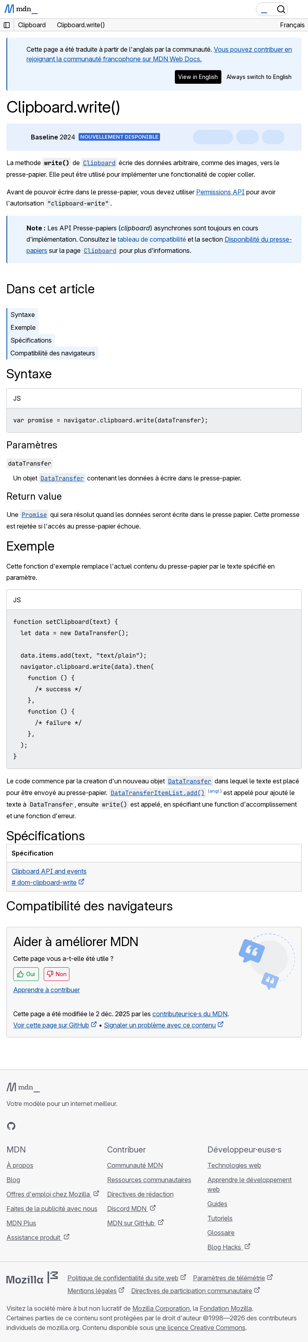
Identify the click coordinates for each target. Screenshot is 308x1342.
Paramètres (31, 445)
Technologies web (234, 1165)
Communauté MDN (135, 1165)
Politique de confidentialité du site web (122, 1278)
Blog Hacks (225, 1247)
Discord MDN (127, 1209)
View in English (198, 76)
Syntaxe (22, 315)
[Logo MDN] (23, 1087)
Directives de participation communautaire (191, 1291)
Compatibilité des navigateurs (52, 353)
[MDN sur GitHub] (11, 1126)
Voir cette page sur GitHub (51, 1025)
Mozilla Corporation (161, 1308)
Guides (217, 1204)
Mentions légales (92, 1291)
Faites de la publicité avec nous (51, 1209)
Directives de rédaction (140, 1194)
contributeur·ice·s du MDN (189, 1014)
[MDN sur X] (40, 1126)
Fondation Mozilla (226, 1308)
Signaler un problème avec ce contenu (160, 1025)
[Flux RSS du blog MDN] (69, 1126)
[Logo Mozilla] (32, 1277)
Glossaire (221, 1233)
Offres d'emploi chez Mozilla (48, 1194)
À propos (19, 1165)
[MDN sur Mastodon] (54, 1126)
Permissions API (220, 192)
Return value (34, 496)
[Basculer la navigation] (299, 9)
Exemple (23, 327)
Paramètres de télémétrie (229, 1278)
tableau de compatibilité (152, 239)
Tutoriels (220, 1218)
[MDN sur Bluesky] (25, 1126)
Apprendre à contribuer (46, 990)
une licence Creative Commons (200, 1328)
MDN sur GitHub (131, 1223)
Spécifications (31, 340)
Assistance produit (34, 1237)
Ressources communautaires (149, 1180)
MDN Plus (21, 1223)
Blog (13, 1180)
